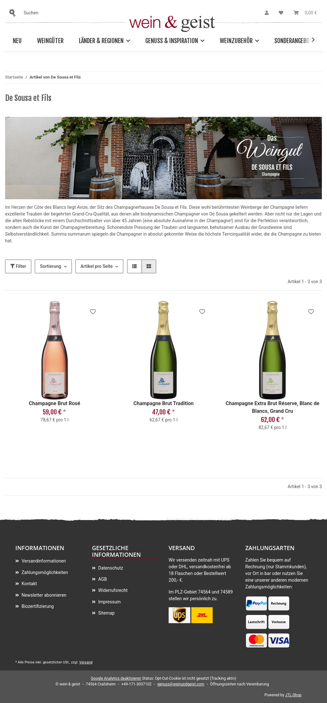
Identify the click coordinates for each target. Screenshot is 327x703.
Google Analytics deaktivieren (116, 678)
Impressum (109, 601)
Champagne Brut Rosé (54, 403)
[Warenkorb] (305, 13)
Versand (85, 662)
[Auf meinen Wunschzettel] (93, 312)
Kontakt (28, 583)
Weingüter (50, 41)
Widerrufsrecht (112, 590)
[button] (267, 13)
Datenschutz (110, 568)
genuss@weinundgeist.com (180, 684)
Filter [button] (18, 266)
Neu (17, 41)
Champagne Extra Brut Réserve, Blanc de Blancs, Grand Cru (273, 407)
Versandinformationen (43, 560)
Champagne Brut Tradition (163, 403)
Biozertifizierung (37, 606)
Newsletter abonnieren (43, 595)
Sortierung (50, 266)
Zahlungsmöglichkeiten (44, 572)
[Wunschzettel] (281, 13)
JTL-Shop (293, 695)
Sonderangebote (294, 41)
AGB (102, 579)
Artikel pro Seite (96, 266)
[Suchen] (14, 13)
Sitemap (106, 613)
